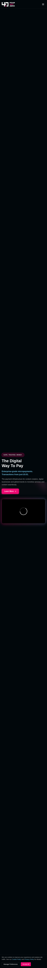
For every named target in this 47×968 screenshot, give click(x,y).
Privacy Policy (29, 959)
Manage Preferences (11, 964)
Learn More (10, 491)
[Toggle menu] (43, 4)
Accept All (26, 964)
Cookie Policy (16, 959)
